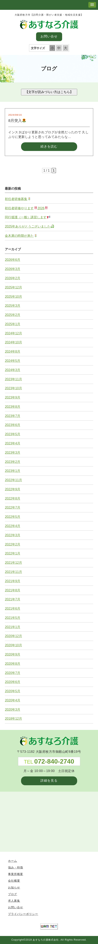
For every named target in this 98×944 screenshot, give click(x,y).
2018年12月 (13, 718)
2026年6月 (12, 259)
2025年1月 (12, 324)
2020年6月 (12, 682)
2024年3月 (12, 370)
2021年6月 (12, 608)
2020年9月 (12, 654)
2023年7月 (12, 416)
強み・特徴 (15, 867)
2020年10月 (13, 645)
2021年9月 (12, 581)
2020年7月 (12, 673)
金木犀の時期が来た (21, 235)
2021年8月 (12, 590)
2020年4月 (12, 700)
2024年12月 (13, 333)
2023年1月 (12, 471)
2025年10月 (13, 296)
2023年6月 (12, 425)
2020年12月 (13, 636)
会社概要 (14, 880)
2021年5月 (12, 617)
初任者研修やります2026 (26, 208)
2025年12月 (13, 287)
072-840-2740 (54, 761)
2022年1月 (12, 553)
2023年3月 (12, 452)
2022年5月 (12, 516)
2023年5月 (12, 434)
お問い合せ (49, 36)
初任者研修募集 (18, 199)
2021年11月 (13, 572)
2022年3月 (12, 535)
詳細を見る (49, 780)
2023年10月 (13, 388)
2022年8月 (12, 498)
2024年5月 (12, 360)
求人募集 (14, 900)
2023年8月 (12, 406)
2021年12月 (13, 562)
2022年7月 (12, 507)
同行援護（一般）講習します (27, 217)
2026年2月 (12, 278)
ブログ (12, 894)
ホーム (12, 860)
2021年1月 (12, 627)
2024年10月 (13, 342)
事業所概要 (15, 874)
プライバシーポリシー (23, 914)
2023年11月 (13, 379)
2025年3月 (12, 305)
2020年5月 (12, 691)
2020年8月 (12, 663)
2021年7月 (12, 599)
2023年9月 (12, 397)
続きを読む (49, 146)
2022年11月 (13, 480)
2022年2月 (12, 544)
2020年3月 (12, 709)
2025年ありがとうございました (29, 226)
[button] (92, 5)
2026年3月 (12, 269)
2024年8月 (12, 351)
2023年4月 (12, 443)
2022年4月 (12, 526)
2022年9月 (12, 489)
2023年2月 (12, 461)
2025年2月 (12, 315)
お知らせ (14, 887)
